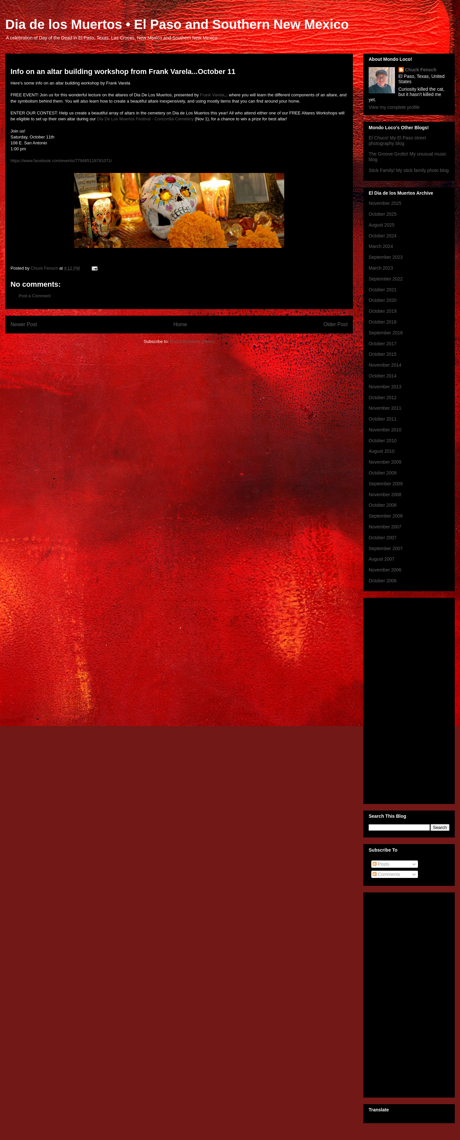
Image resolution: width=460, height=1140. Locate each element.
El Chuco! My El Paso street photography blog (397, 140)
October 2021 (383, 289)
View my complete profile (394, 107)
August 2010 (382, 451)
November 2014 (385, 365)
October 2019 (383, 311)
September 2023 (386, 257)
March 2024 (381, 246)
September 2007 (386, 548)
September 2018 (386, 332)
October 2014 (383, 375)
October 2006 (383, 580)
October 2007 (383, 537)
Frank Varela (212, 94)
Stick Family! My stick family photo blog (409, 170)
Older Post (335, 324)
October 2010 (383, 440)
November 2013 (385, 386)
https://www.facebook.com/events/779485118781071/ (61, 160)
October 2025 (383, 214)
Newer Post (24, 324)
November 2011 (385, 408)
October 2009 (383, 472)
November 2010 (385, 429)
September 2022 (386, 278)
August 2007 (382, 559)
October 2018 (383, 322)
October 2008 (383, 505)
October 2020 (383, 300)
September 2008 (386, 516)
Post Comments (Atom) (192, 341)
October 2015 (383, 354)
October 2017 (383, 343)
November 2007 (385, 526)
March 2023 (381, 268)
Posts (381, 864)
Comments (386, 874)
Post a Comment (35, 295)
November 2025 (385, 203)
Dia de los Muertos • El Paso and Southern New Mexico (177, 24)
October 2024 (383, 235)
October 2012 (383, 397)
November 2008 (385, 494)
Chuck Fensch (421, 69)
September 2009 (386, 483)
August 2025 (382, 225)
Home (180, 324)
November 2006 (385, 569)
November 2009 (385, 462)
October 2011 (383, 419)
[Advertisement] (409, 993)
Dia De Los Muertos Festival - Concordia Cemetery (145, 118)
